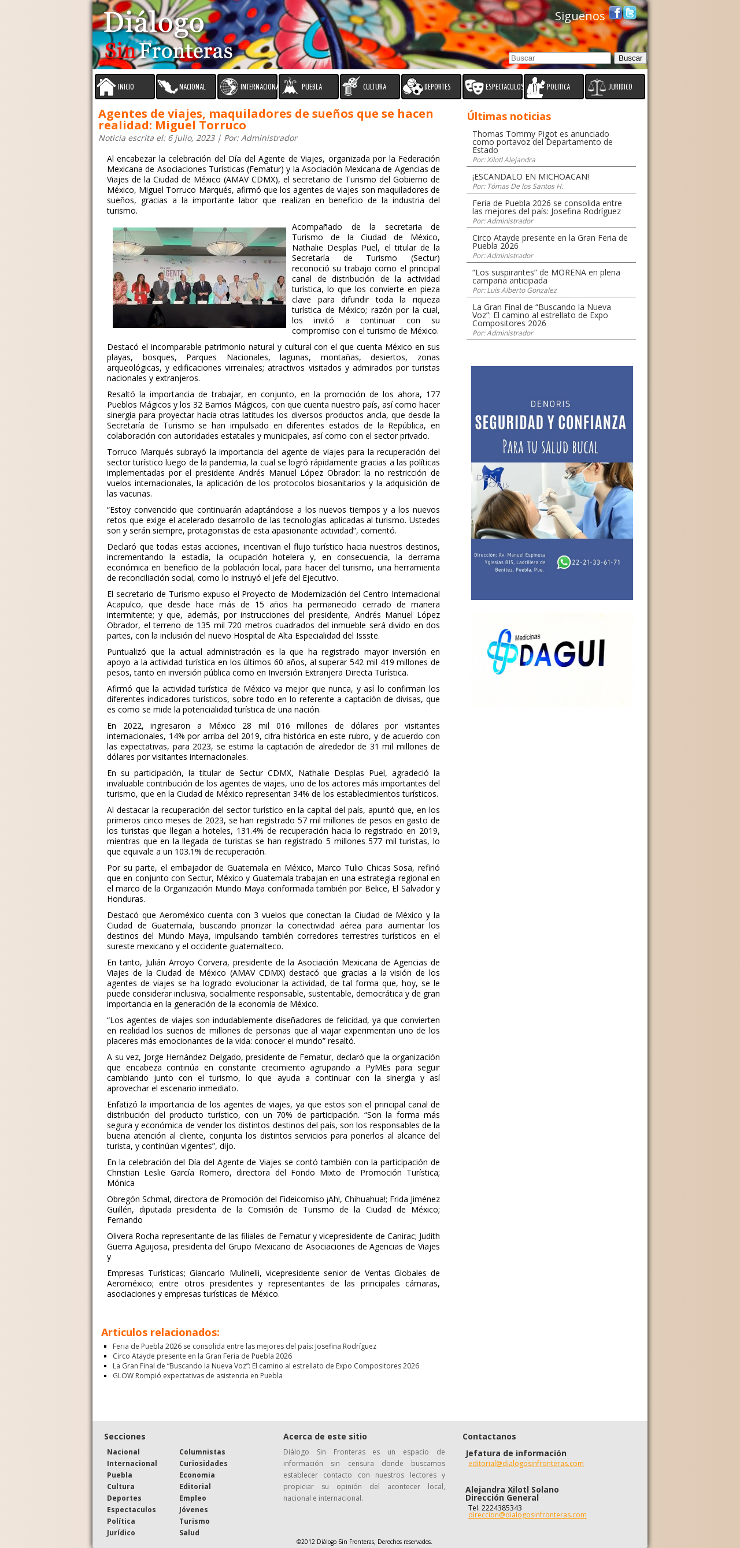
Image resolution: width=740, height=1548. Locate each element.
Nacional (123, 1452)
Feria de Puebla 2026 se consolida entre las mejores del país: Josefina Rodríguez (244, 1346)
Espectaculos (131, 1510)
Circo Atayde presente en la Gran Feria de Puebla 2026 (202, 1356)
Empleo (192, 1498)
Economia (197, 1475)
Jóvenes (193, 1510)
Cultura (121, 1486)
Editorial (195, 1486)
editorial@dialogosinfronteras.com (526, 1463)
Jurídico (121, 1533)
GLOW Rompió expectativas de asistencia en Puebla (198, 1376)
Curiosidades (203, 1463)
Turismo (194, 1521)
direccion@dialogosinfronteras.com (527, 1515)
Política (121, 1521)
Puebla (119, 1475)
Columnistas (202, 1452)
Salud (189, 1533)
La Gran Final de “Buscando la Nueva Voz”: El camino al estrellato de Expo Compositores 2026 (266, 1366)
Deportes (124, 1498)
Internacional (132, 1463)
